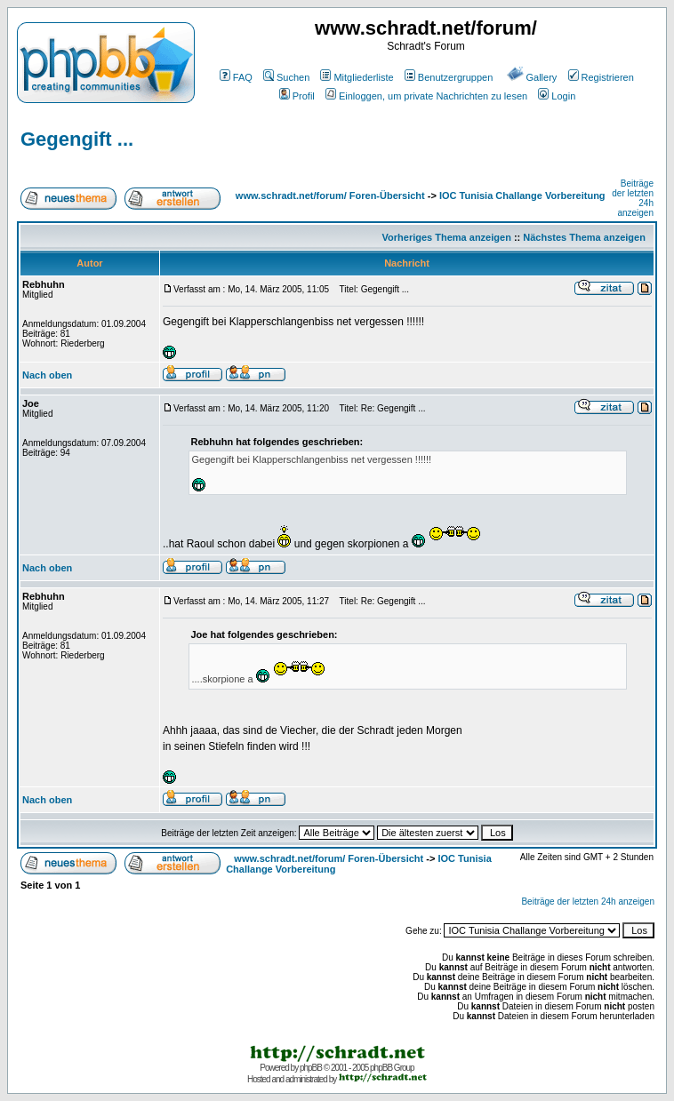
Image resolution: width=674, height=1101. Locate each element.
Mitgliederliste (356, 77)
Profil (297, 96)
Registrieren (601, 77)
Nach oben (47, 375)
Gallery (532, 77)
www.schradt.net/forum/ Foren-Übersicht (330, 195)
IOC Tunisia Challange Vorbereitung (522, 195)
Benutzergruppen (449, 77)
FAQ (236, 77)
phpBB (311, 1068)
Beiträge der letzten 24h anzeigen (587, 901)
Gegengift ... (76, 139)
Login (556, 96)
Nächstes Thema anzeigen (584, 237)
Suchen (286, 77)
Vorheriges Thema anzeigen (446, 237)
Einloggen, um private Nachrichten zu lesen (426, 96)
